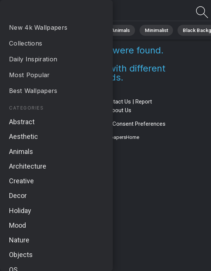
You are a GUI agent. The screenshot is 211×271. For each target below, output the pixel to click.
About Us (119, 110)
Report (143, 101)
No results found (45, 12)
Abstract (83, 30)
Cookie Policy (91, 123)
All (28, 30)
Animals (115, 30)
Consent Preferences (138, 123)
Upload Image (87, 110)
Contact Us (117, 101)
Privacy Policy (53, 123)
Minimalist (149, 30)
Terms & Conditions (74, 101)
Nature (52, 30)
